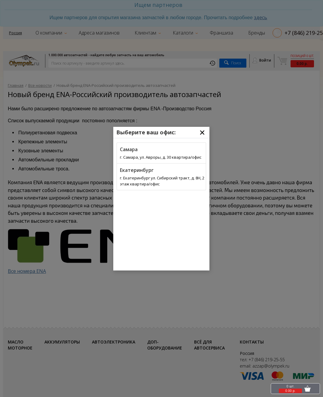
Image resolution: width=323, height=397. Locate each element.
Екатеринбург (137, 170)
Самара (129, 149)
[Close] (202, 132)
